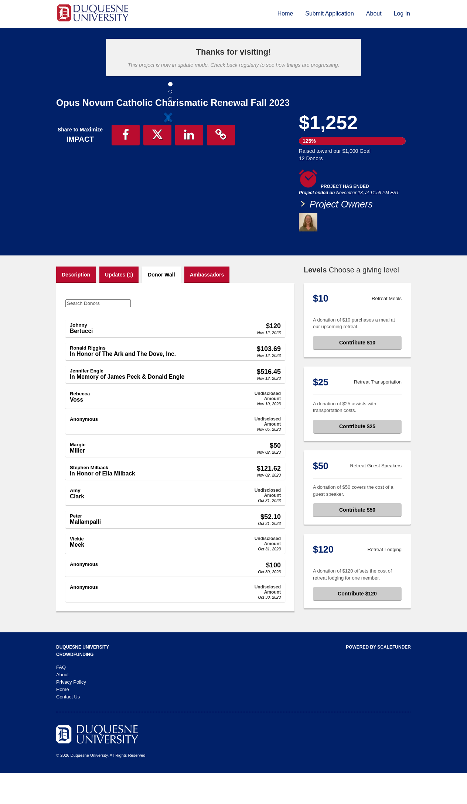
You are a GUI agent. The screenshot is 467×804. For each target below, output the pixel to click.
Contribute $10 (357, 374)
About (374, 13)
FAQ (61, 698)
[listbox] (168, 179)
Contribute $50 (357, 541)
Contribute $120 (357, 625)
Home (285, 13)
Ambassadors (207, 306)
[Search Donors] (98, 334)
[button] (73, 178)
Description (76, 306)
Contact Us (68, 728)
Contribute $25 (357, 457)
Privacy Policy (71, 713)
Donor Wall (161, 306)
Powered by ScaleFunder (378, 678)
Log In (402, 13)
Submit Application (329, 13)
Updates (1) (119, 306)
